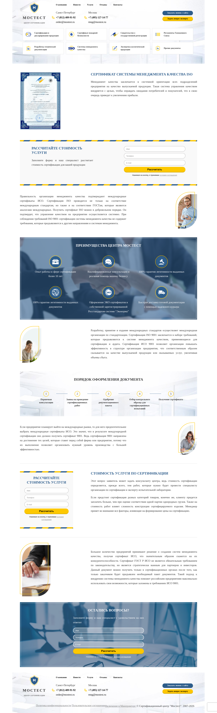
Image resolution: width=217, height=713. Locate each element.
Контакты (117, 5)
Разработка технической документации (45, 48)
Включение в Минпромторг (120, 706)
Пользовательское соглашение (88, 705)
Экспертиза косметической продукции (132, 48)
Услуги (90, 5)
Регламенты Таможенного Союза (175, 34)
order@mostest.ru (65, 22)
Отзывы (103, 5)
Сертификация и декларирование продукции (46, 34)
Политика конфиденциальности (52, 705)
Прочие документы (172, 48)
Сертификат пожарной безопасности (87, 34)
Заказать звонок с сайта (177, 13)
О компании (61, 5)
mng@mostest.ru (97, 22)
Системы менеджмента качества (88, 48)
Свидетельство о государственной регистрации (134, 34)
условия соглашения (168, 175)
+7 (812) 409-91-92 (66, 17)
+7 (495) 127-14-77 (98, 17)
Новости (77, 5)
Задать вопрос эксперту (177, 19)
